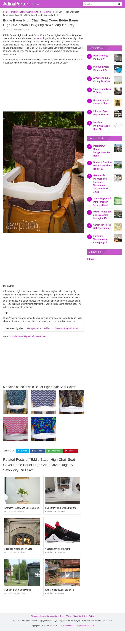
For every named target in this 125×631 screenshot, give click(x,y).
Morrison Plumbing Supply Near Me (101, 125)
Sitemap (34, 616)
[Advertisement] (43, 89)
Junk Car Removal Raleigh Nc (59, 590)
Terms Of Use (65, 616)
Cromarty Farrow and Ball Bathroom (22, 508)
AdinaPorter (15, 3)
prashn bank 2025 (86, 626)
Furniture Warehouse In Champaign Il (100, 239)
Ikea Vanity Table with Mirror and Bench (64, 508)
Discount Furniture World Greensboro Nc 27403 (102, 165)
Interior (36, 4)
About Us (77, 616)
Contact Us (44, 616)
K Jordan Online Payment (57, 549)
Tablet (47, 328)
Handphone (32, 328)
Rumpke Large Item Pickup (17, 590)
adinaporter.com (71, 626)
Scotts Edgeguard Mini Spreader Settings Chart (102, 202)
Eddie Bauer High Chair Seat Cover (28, 336)
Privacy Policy (88, 616)
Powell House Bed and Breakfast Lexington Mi (102, 215)
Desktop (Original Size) (66, 328)
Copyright (54, 616)
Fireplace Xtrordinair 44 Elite (18, 549)
